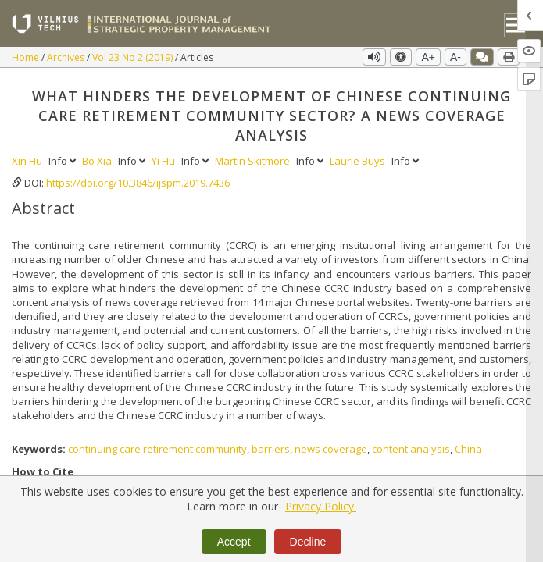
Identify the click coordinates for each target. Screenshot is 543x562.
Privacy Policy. (320, 506)
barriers (271, 449)
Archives (67, 57)
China (468, 449)
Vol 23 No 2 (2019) (133, 57)
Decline (308, 541)
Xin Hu (28, 161)
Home (26, 57)
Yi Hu (164, 161)
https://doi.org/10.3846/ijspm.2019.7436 (138, 183)
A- (455, 57)
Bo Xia (98, 161)
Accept (234, 541)
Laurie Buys (359, 161)
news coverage (331, 449)
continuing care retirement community (157, 449)
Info (63, 161)
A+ (428, 57)
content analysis (411, 449)
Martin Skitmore (253, 161)
